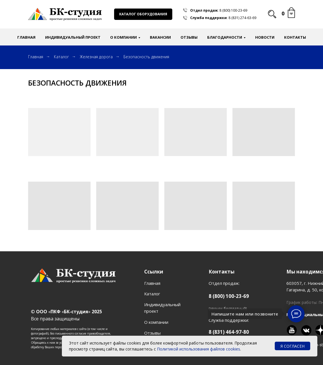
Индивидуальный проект (72, 37)
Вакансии (160, 37)
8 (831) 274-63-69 (242, 17)
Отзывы (189, 37)
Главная (26, 37)
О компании (156, 322)
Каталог (61, 56)
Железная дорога (96, 56)
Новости (264, 37)
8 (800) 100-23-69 (233, 10)
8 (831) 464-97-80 (229, 332)
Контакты (295, 37)
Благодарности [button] (224, 37)
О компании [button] (123, 37)
